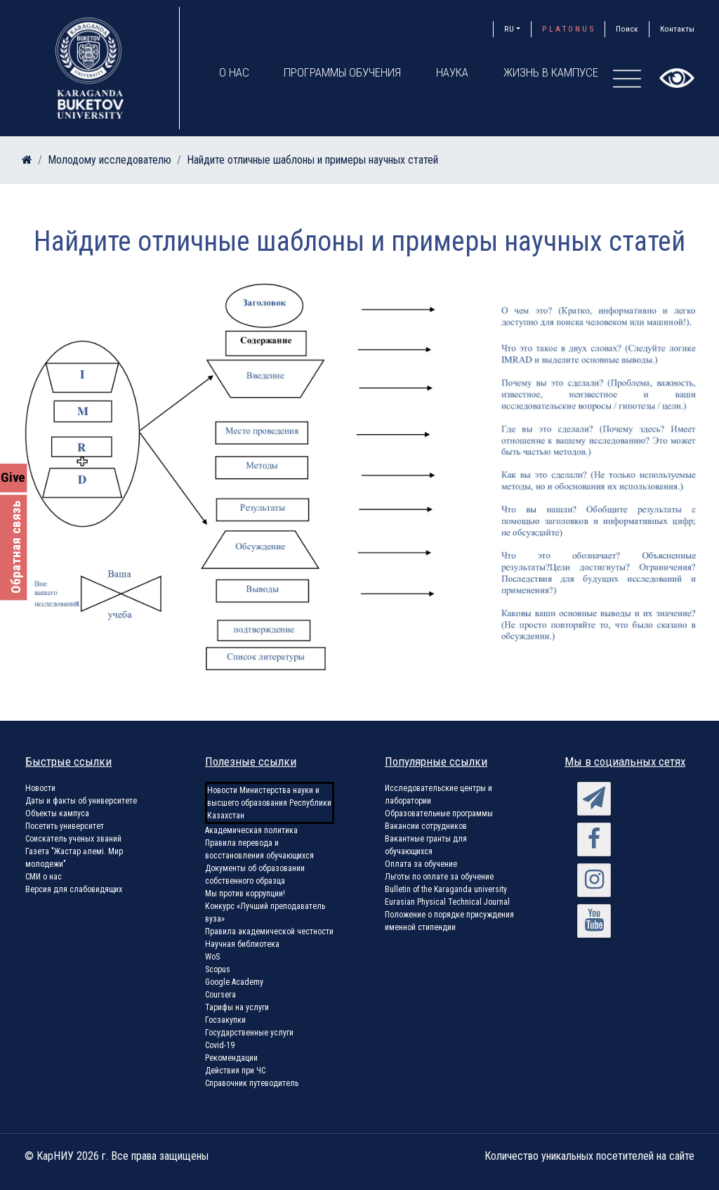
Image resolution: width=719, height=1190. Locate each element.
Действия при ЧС (235, 1070)
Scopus (217, 969)
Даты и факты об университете (81, 801)
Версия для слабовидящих (73, 889)
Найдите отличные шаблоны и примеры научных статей (312, 159)
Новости (40, 788)
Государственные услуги (249, 1033)
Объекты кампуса (57, 813)
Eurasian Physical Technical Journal (447, 902)
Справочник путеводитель (251, 1083)
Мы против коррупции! (245, 893)
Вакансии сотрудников (426, 826)
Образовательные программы (439, 813)
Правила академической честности (269, 931)
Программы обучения (343, 72)
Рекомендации (231, 1058)
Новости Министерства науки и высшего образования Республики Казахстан (269, 802)
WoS (212, 957)
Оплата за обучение (421, 864)
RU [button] (509, 29)
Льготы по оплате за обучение (439, 877)
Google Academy (234, 982)
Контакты (677, 29)
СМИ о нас (43, 877)
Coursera (220, 995)
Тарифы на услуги (237, 1007)
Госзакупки (225, 1020)
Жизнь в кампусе (551, 72)
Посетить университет (64, 826)
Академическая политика (251, 830)
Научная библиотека (242, 944)
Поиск (627, 29)
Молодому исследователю (109, 159)
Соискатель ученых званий (73, 839)
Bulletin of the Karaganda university (446, 889)
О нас (234, 72)
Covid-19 (220, 1045)
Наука (453, 72)
